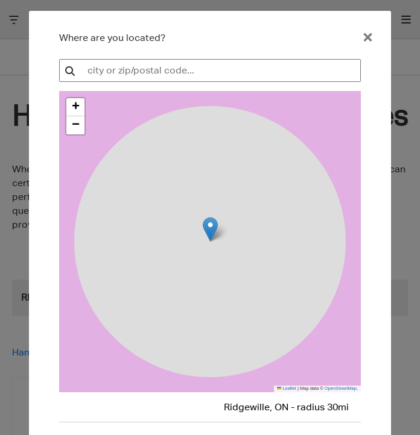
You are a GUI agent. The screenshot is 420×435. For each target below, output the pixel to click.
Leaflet (286, 388)
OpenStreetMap (341, 388)
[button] (75, 107)
